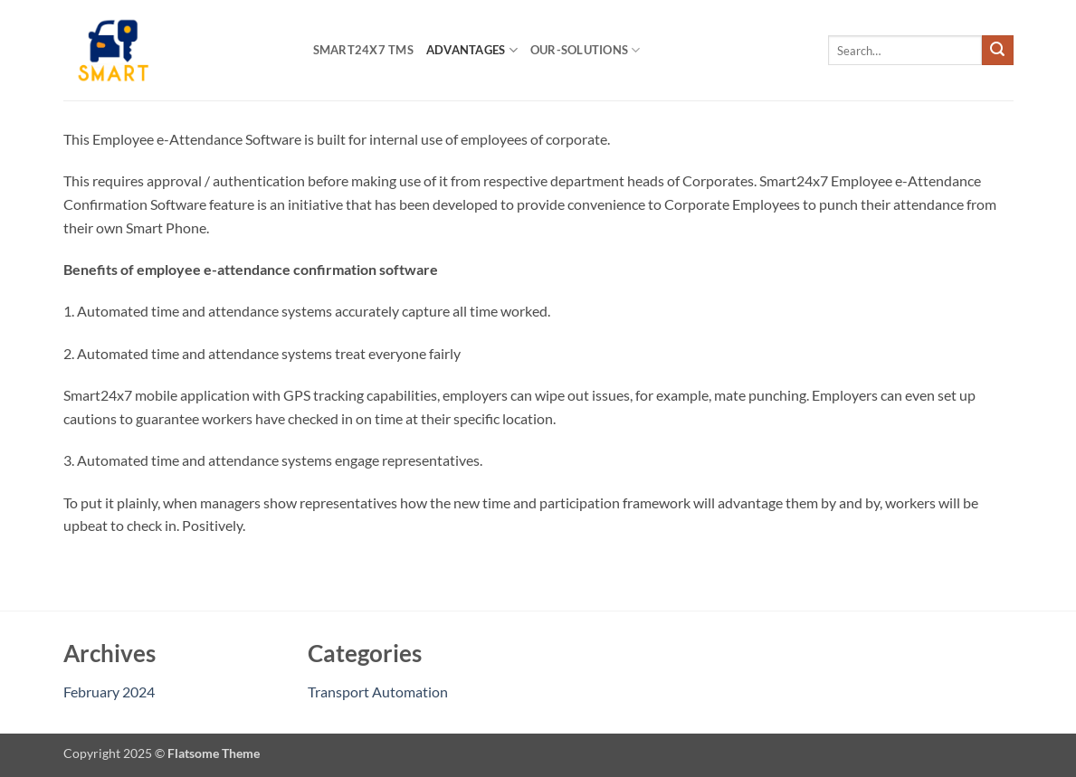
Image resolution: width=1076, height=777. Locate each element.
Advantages (472, 50)
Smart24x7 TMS (363, 50)
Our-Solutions (585, 50)
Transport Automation (378, 691)
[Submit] (997, 50)
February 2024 (109, 691)
